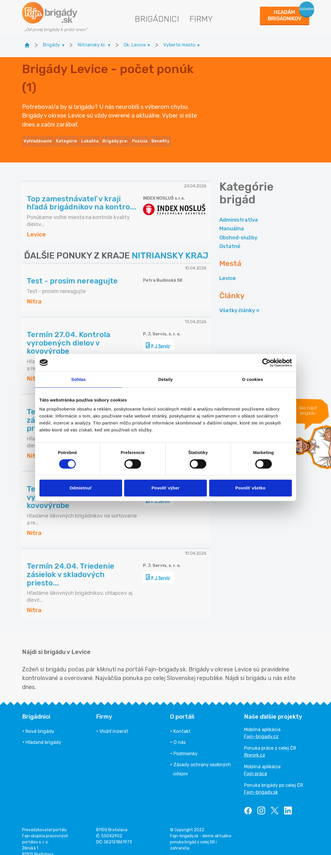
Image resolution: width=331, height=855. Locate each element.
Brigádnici (157, 19)
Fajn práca (255, 765)
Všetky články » (239, 302)
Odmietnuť (80, 487)
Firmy (201, 19)
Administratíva (238, 212)
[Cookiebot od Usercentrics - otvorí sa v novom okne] (266, 362)
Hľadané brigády (43, 734)
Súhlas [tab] (78, 379)
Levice (227, 270)
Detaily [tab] (165, 379)
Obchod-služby (238, 229)
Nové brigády (40, 723)
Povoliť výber (165, 487)
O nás (179, 734)
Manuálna (231, 221)
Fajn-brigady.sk (261, 784)
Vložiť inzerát (114, 723)
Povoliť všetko (250, 487)
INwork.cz (254, 747)
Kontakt (182, 723)
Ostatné (229, 238)
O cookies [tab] (252, 379)
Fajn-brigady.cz (261, 728)
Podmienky (185, 745)
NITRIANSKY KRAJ (170, 248)
